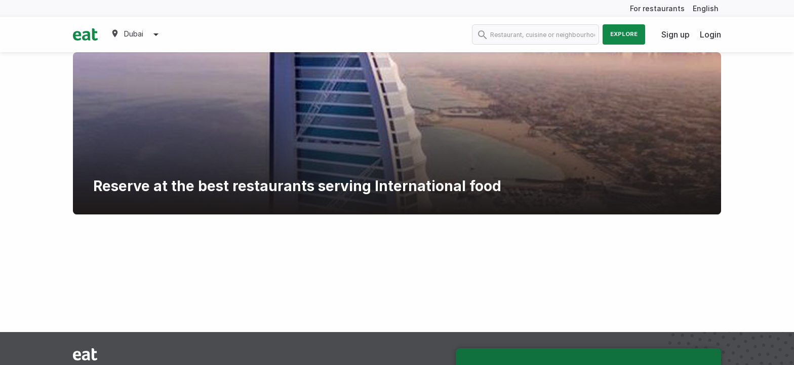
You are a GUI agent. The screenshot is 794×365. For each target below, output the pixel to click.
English (706, 8)
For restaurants (657, 8)
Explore (624, 34)
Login (710, 34)
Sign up (675, 34)
